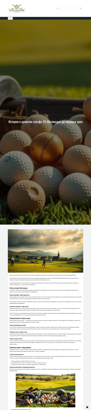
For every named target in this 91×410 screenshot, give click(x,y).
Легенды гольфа (19, 18)
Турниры (35, 18)
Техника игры (28, 18)
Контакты (46, 18)
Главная (11, 18)
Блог (41, 18)
